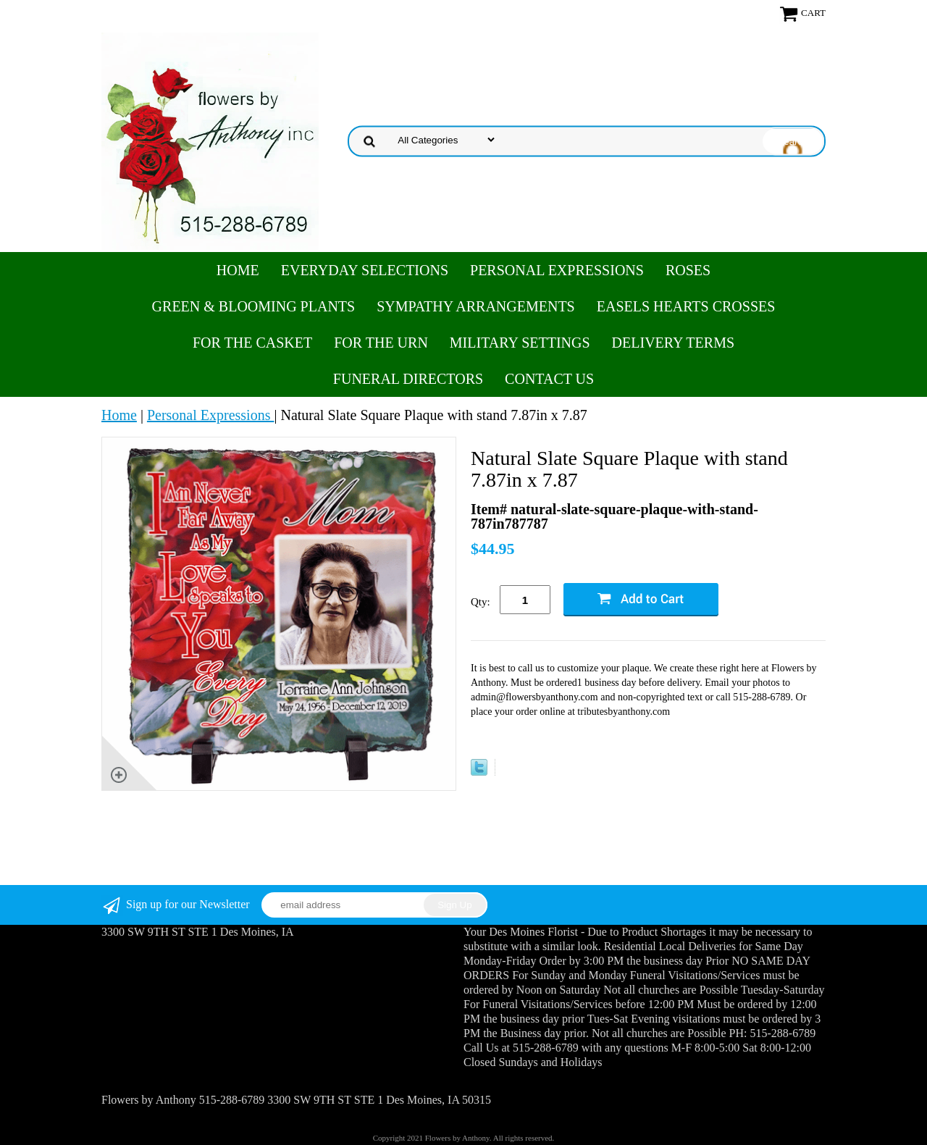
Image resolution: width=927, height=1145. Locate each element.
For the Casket (252, 343)
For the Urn (381, 343)
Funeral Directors (408, 379)
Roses (688, 270)
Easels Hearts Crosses (686, 306)
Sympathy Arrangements (476, 306)
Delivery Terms (673, 343)
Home (238, 270)
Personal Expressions (557, 270)
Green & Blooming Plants (254, 306)
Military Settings (520, 343)
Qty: (480, 602)
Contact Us (549, 379)
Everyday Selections (364, 270)
